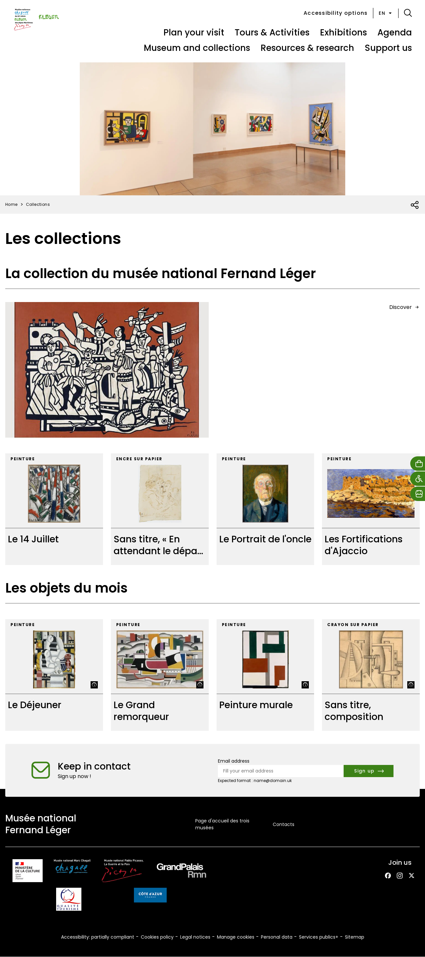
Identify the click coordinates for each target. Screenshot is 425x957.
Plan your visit (193, 32)
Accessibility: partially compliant (97, 937)
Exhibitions (343, 32)
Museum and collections (197, 48)
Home (11, 204)
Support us (388, 48)
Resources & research (307, 48)
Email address (233, 761)
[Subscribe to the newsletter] (368, 771)
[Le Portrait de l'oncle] (265, 509)
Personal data (276, 937)
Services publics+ (318, 937)
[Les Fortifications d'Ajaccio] (371, 509)
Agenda (394, 32)
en (386, 13)
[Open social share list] (415, 205)
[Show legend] (94, 684)
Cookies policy (157, 937)
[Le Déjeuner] (54, 675)
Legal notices (195, 937)
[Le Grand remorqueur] (160, 675)
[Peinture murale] (265, 675)
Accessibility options (336, 13)
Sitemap (354, 937)
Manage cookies (235, 937)
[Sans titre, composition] (371, 675)
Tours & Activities (272, 32)
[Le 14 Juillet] (54, 509)
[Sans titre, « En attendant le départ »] (160, 509)
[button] (408, 13)
